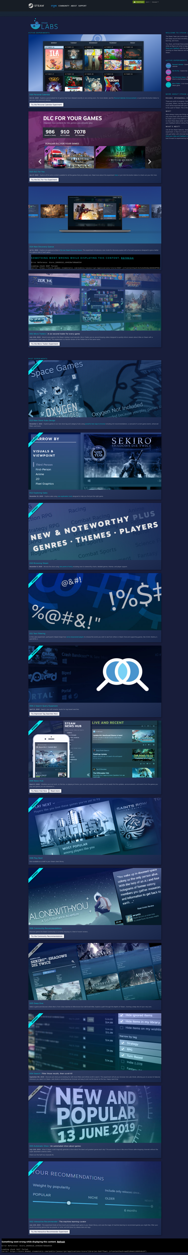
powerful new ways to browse (95, 425)
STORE (54, 6)
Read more (55, 792)
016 (168, 65)
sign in (147, 2)
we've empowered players (75, 638)
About (74, 6)
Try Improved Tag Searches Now (44, 715)
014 (168, 78)
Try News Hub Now (39, 792)
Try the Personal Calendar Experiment (46, 105)
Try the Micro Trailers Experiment (44, 345)
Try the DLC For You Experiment (44, 180)
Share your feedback (172, 48)
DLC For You (175, 71)
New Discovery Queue (179, 77)
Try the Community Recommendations (46, 937)
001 (168, 84)
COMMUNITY (63, 6)
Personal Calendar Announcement (125, 98)
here (116, 175)
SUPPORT (82, 6)
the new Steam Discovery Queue (71, 250)
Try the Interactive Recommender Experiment (49, 1233)
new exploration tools (65, 497)
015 (168, 72)
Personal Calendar (177, 64)
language (154, 2)
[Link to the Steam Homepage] (38, 7)
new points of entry (66, 568)
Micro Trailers (176, 83)
